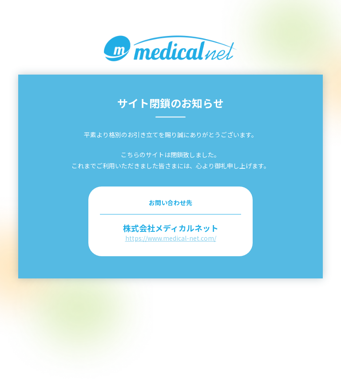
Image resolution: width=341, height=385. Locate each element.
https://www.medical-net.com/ (170, 238)
